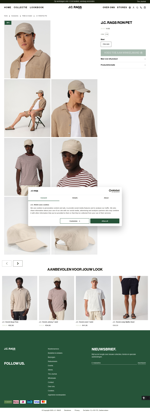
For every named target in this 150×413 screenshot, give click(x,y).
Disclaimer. (67, 410)
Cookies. (51, 391)
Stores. (50, 370)
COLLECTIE (20, 7)
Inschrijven (142, 363)
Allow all (105, 221)
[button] (137, 7)
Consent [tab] (44, 198)
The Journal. (52, 374)
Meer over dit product (123, 59)
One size (106, 44)
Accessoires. (15, 16)
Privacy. (77, 410)
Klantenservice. (53, 349)
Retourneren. (53, 361)
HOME (7, 7)
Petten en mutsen (27, 16)
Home (6, 16)
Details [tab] (75, 198)
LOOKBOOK (37, 7)
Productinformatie (123, 65)
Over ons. (51, 387)
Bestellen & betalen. (55, 353)
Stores (122, 7)
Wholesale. (52, 378)
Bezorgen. (52, 357)
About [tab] (106, 198)
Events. (50, 366)
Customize (75, 221)
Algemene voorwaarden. (57, 395)
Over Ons (109, 7)
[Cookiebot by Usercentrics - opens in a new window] (110, 191)
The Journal (141, 2)
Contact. (51, 382)
